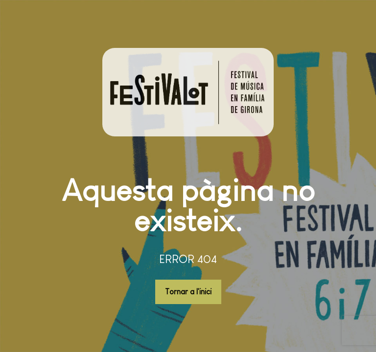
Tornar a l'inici (188, 291)
